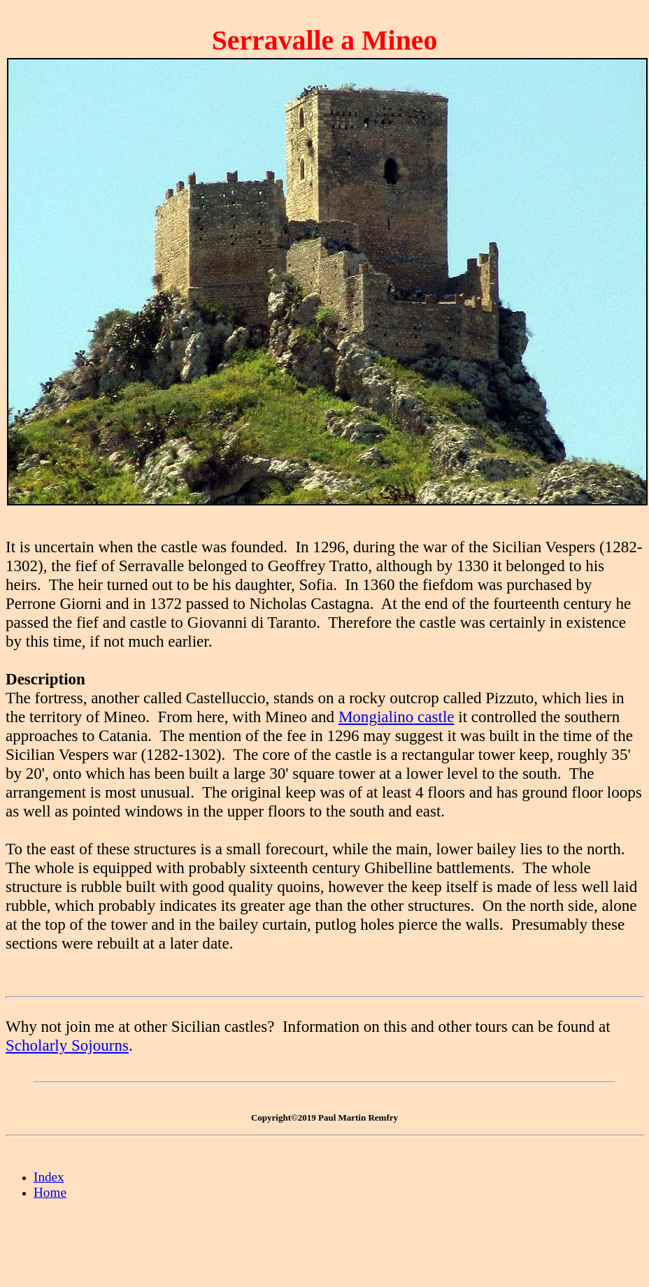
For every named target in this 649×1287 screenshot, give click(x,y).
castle (433, 716)
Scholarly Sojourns (67, 1045)
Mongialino (375, 716)
